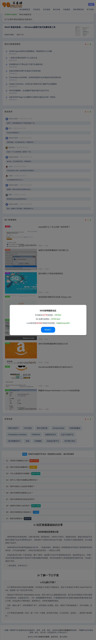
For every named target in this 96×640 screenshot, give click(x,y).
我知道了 (48, 330)
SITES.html (55, 319)
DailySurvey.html (63, 323)
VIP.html (58, 315)
